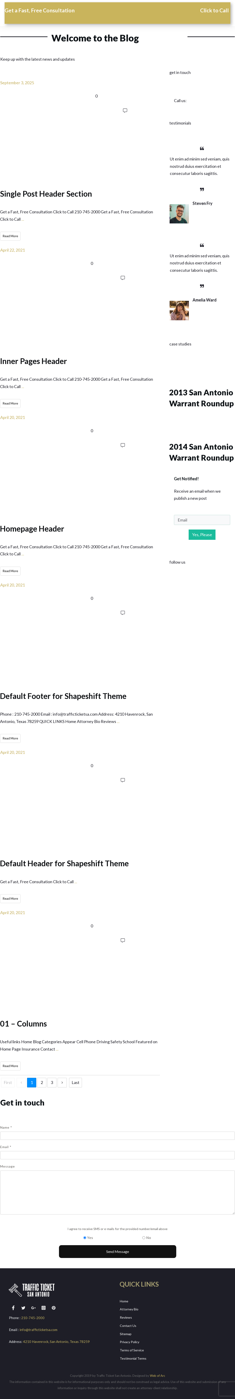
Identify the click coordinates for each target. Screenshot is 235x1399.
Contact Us (128, 1325)
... (22, 218)
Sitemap (125, 1333)
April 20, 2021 (12, 417)
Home (124, 1300)
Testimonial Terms (133, 1357)
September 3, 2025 (17, 82)
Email (5, 1146)
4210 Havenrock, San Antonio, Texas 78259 (56, 1341)
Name (6, 1126)
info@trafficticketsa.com (38, 1329)
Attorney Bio (129, 1308)
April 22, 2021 (12, 249)
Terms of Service (132, 1349)
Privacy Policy (129, 1341)
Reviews (126, 1317)
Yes (90, 1237)
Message (7, 1166)
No (148, 1237)
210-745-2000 (33, 1317)
